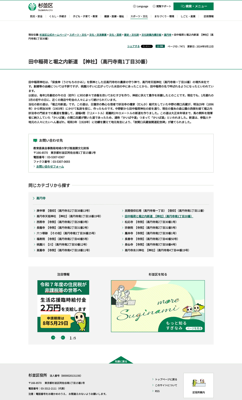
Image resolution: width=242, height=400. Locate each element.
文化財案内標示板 (151, 26)
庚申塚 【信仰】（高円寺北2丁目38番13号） (64, 202)
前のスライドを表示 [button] (53, 329)
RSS (157, 382)
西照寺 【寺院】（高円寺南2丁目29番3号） (63, 213)
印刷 (161, 37)
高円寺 (167, 26)
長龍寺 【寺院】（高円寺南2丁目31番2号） (63, 219)
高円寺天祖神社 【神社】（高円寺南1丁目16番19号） (70, 207)
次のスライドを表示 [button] (63, 329)
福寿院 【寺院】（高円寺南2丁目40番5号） (63, 230)
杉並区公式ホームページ (53, 26)
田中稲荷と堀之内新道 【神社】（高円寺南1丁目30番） (159, 207)
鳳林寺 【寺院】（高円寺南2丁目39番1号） (151, 224)
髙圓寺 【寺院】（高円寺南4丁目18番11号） (64, 241)
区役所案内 (198, 383)
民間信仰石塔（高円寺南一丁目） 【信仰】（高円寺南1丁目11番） (164, 202)
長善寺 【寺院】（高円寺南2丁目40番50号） (152, 230)
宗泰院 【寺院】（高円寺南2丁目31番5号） (151, 219)
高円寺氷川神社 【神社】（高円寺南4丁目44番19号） (158, 241)
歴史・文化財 (131, 26)
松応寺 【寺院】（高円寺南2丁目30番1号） (151, 213)
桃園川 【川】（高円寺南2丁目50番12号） (63, 236)
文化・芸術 (115, 26)
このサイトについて (166, 376)
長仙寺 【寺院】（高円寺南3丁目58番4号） (151, 236)
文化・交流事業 (97, 26)
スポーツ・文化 (78, 26)
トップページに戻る (166, 370)
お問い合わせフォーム (50, 157)
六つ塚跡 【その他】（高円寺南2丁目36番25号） (67, 224)
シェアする (133, 37)
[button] (140, 6)
